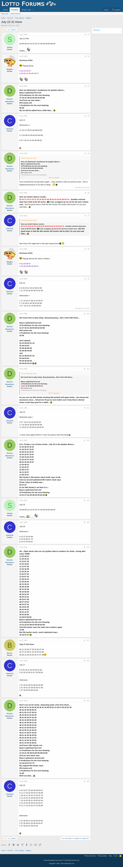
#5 (88, 153)
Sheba (5, 25)
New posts (5, 14)
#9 (88, 279)
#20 (88, 781)
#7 (88, 216)
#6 (88, 193)
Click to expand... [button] (54, 178)
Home (5, 10)
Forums (14, 10)
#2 (88, 56)
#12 (88, 408)
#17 (88, 640)
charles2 (9, 129)
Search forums (15, 14)
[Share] (85, 34)
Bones (9, 653)
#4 (88, 116)
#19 (88, 701)
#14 (88, 500)
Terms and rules (90, 856)
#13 (88, 440)
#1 (88, 34)
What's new (26, 10)
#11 (88, 369)
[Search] (116, 9)
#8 (88, 249)
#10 (88, 314)
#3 (88, 86)
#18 (88, 661)
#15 (88, 522)
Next (13, 29)
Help (110, 856)
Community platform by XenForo (61, 860)
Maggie (10, 69)
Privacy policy (102, 856)
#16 (88, 547)
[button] (32, 9)
